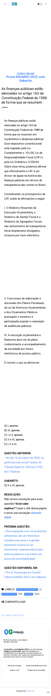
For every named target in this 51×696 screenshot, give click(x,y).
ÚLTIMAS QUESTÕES (12, 615)
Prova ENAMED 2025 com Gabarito (25, 79)
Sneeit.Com (30, 691)
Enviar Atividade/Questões (36, 666)
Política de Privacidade (36, 670)
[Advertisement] (25, 43)
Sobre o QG (14, 670)
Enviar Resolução (14, 666)
